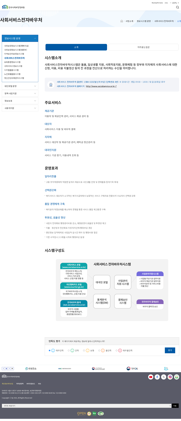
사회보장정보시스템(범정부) (15, 49)
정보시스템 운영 (144, 21)
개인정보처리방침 (157, 3)
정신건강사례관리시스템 (14, 78)
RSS (39, 383)
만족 (77, 350)
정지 (6, 368)
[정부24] (132, 368)
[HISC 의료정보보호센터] (65, 368)
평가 (170, 350)
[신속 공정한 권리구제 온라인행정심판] (98, 368)
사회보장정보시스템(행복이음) (16, 45)
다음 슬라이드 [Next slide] (9, 368)
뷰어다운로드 (31, 383)
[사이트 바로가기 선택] (86, 406)
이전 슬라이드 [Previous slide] (3, 368)
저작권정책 (19, 383)
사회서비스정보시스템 (13, 66)
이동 (174, 406)
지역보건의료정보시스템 (14, 53)
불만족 (108, 350)
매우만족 (59, 350)
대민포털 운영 (11, 86)
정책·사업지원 (11, 93)
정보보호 (8, 100)
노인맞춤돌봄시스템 (12, 74)
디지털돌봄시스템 (11, 70)
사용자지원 (9, 108)
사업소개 (129, 21)
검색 (177, 7)
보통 (92, 350)
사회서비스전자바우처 (164, 21)
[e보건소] (31, 368)
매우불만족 (127, 350)
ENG (166, 3)
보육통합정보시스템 (12, 62)
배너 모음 (12, 368)
